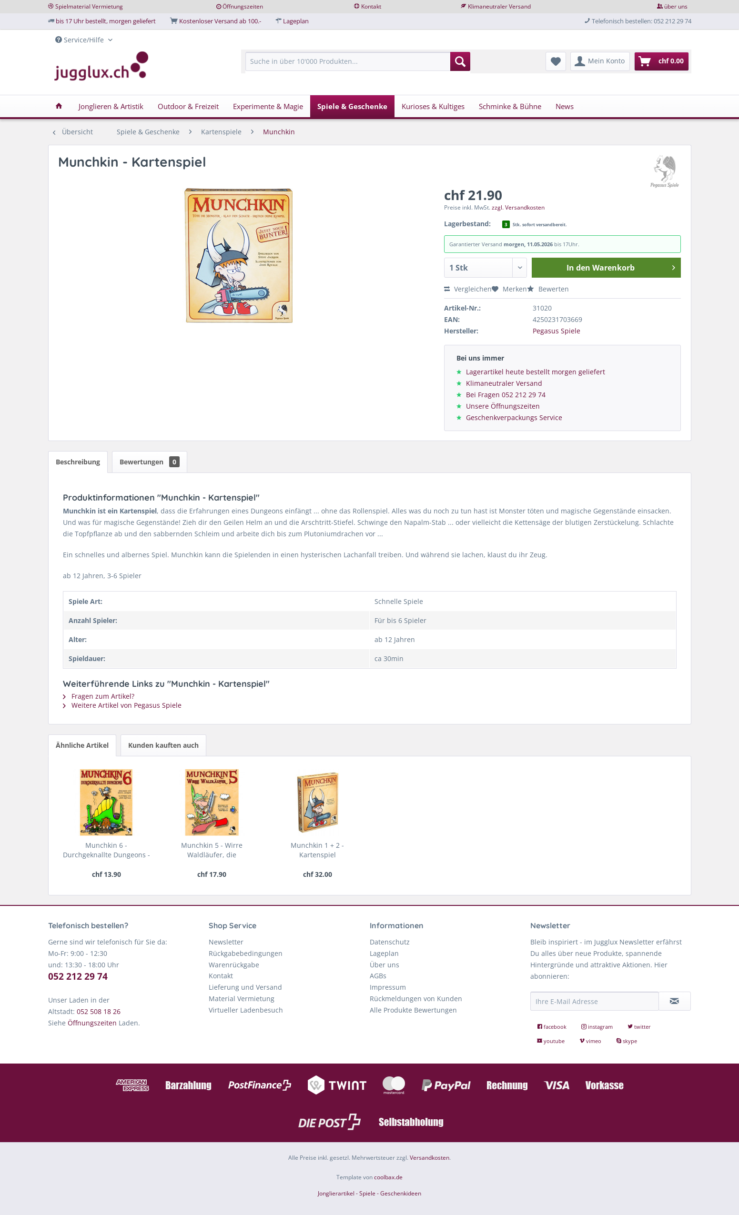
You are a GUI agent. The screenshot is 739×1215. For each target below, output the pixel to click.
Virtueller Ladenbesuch (246, 1009)
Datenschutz (390, 941)
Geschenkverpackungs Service (514, 417)
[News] (564, 106)
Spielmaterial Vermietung (89, 6)
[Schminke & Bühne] (510, 106)
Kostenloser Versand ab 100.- (220, 21)
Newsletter (226, 941)
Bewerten (548, 288)
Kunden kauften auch (163, 745)
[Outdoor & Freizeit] (188, 106)
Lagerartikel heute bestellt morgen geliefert (535, 371)
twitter (639, 1026)
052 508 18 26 (99, 1011)
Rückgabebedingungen (246, 953)
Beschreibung (78, 461)
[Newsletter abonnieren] (674, 1001)
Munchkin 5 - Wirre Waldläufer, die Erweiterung (212, 850)
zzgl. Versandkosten (518, 207)
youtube (551, 1040)
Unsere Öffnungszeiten (503, 406)
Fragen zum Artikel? (98, 696)
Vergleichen (468, 288)
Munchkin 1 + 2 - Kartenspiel (317, 850)
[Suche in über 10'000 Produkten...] (358, 61)
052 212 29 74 (78, 976)
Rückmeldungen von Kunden (416, 998)
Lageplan (296, 21)
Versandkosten (429, 1158)
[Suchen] (460, 61)
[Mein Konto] (600, 61)
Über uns (384, 964)
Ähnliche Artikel (82, 745)
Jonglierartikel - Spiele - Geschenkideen (369, 1193)
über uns (676, 6)
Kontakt (371, 6)
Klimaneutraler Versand (499, 6)
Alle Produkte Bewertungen (413, 1009)
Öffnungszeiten (243, 6)
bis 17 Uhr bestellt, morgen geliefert (106, 21)
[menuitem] (358, 66)
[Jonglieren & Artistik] (111, 106)
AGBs (378, 975)
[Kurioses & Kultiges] (433, 106)
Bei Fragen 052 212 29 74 (506, 394)
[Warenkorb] (661, 61)
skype (626, 1040)
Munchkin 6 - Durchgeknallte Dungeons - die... (106, 850)
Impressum (388, 987)
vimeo (591, 1040)
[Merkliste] (556, 61)
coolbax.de (388, 1177)
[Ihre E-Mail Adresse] (594, 1001)
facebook (552, 1026)
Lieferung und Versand (245, 987)
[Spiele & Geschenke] (352, 106)
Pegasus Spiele (556, 330)
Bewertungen (150, 461)
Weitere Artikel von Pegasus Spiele (122, 705)
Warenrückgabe (234, 964)
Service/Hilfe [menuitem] (80, 39)
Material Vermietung (241, 998)
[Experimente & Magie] (268, 106)
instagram (597, 1026)
